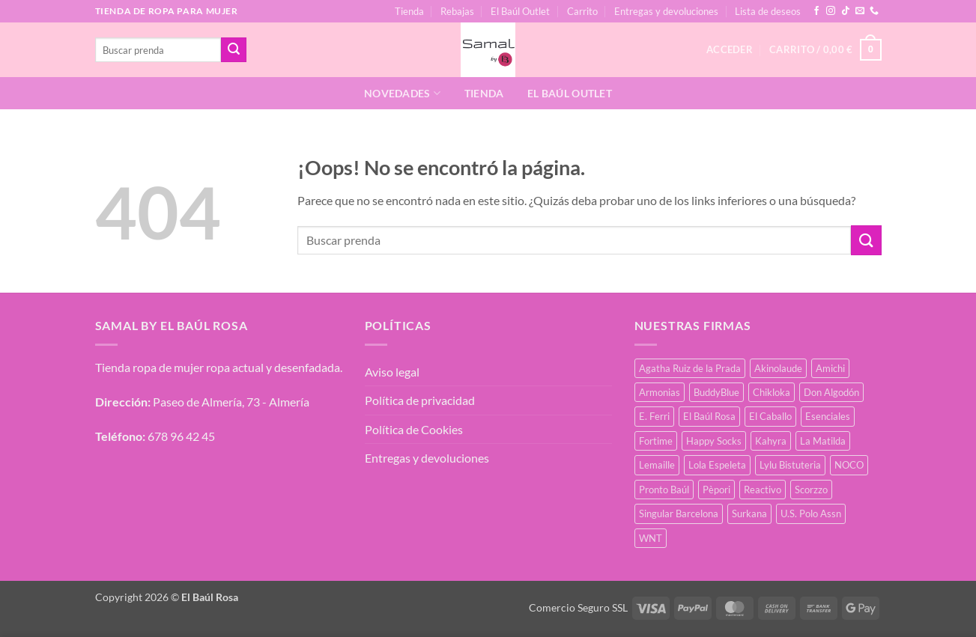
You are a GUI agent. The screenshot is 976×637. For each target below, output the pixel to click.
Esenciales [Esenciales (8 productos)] (827, 416)
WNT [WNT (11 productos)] (650, 538)
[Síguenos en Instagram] (830, 11)
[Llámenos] (874, 11)
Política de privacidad (420, 400)
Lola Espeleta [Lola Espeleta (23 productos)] (717, 465)
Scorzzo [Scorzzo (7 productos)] (811, 490)
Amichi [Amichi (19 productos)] (830, 368)
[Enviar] (233, 50)
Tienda (409, 11)
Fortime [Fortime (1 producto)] (656, 441)
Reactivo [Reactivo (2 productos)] (762, 490)
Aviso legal (392, 372)
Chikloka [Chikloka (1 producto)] (771, 392)
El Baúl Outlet (520, 11)
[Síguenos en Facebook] (816, 11)
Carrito (582, 11)
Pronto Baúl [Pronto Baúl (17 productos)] (664, 490)
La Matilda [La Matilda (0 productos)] (823, 441)
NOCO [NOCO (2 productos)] (849, 465)
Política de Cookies (414, 429)
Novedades (402, 93)
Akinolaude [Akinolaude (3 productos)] (778, 368)
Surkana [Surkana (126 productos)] (749, 513)
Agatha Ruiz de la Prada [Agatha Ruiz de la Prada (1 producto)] (690, 368)
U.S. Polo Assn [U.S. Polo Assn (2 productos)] (811, 513)
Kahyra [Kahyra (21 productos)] (770, 441)
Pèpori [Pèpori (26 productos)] (716, 490)
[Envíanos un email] (859, 11)
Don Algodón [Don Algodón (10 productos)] (831, 392)
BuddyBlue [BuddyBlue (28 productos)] (716, 392)
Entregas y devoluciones (666, 11)
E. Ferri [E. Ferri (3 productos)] (654, 416)
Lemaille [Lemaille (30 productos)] (657, 465)
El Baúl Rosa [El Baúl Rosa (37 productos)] (709, 416)
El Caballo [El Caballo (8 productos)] (770, 416)
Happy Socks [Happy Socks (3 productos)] (714, 441)
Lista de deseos (768, 11)
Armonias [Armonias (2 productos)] (659, 392)
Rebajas (457, 11)
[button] (825, 50)
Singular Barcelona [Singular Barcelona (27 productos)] (678, 513)
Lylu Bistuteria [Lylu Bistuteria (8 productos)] (790, 465)
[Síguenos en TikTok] (845, 11)
